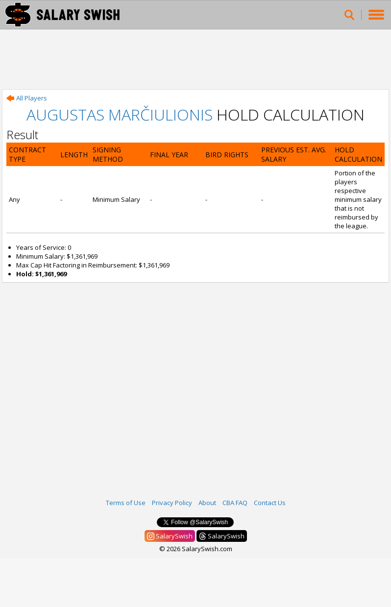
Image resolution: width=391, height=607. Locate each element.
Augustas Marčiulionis (119, 114)
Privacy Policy (172, 502)
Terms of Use (126, 502)
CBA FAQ (234, 502)
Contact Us (270, 502)
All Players (26, 98)
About (207, 502)
